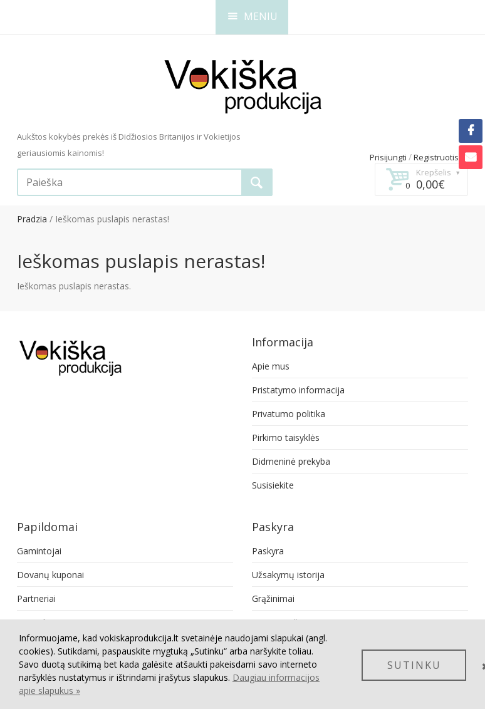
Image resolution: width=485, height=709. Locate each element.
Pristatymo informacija (298, 390)
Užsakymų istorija (288, 575)
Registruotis (436, 157)
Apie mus (270, 366)
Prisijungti (388, 157)
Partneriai (36, 598)
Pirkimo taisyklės (286, 437)
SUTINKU (414, 665)
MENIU (253, 16)
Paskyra (268, 551)
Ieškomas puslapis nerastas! (112, 219)
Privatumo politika (288, 414)
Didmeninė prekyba (291, 461)
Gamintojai (39, 551)
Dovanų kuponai (50, 575)
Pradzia (32, 219)
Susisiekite (273, 485)
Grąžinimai (273, 598)
